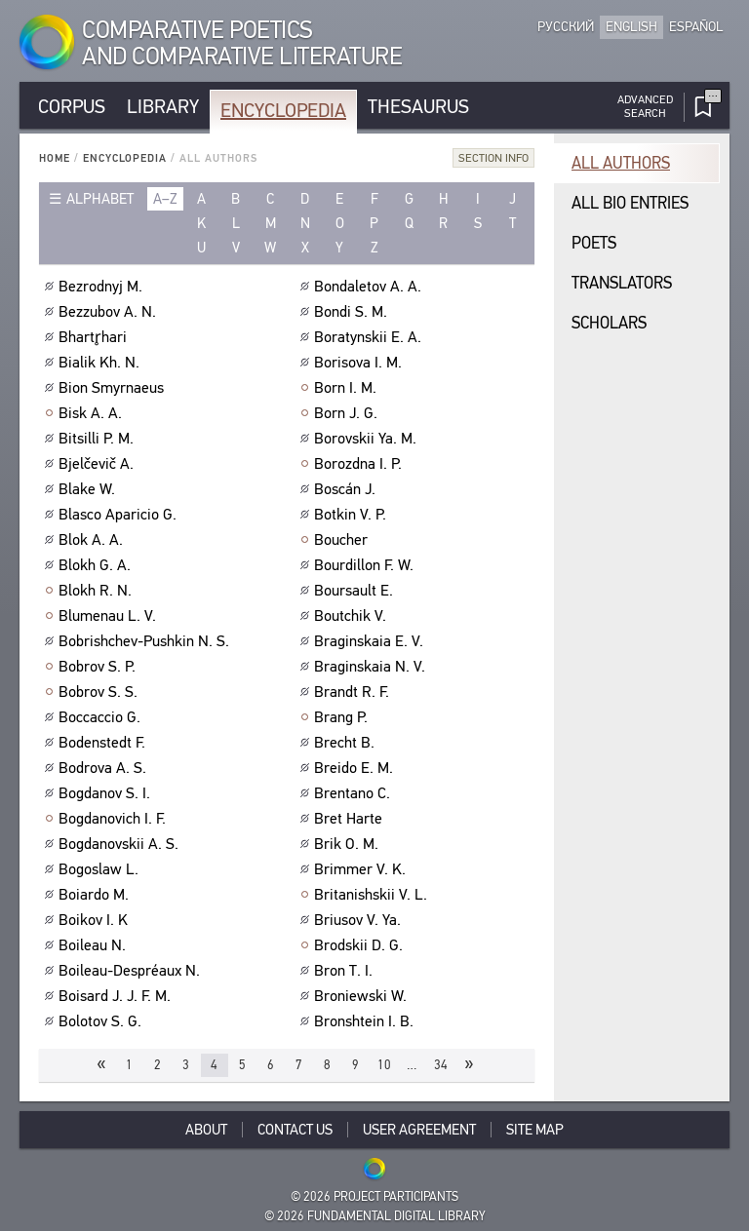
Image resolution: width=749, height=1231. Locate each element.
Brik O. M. (348, 844)
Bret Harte (350, 818)
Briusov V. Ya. (360, 920)
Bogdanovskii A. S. (121, 844)
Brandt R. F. (354, 692)
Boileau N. (95, 945)
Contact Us (295, 1129)
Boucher (343, 540)
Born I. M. (347, 388)
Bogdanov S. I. (107, 793)
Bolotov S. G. (102, 1021)
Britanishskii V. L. (373, 895)
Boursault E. (356, 590)
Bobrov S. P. (99, 666)
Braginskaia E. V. (371, 641)
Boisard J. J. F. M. (117, 996)
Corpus (71, 107)
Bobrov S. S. (100, 692)
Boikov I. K (96, 920)
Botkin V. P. (352, 514)
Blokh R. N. (98, 590)
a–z (165, 199)
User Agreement (419, 1129)
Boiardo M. (96, 895)
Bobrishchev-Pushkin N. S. (146, 641)
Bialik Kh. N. (101, 362)
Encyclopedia (283, 110)
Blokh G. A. (97, 565)
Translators (622, 283)
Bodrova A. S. (105, 768)
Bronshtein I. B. (366, 1021)
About (206, 1129)
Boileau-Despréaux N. (132, 971)
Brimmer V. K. (362, 869)
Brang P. (343, 717)
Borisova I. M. (360, 362)
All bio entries (630, 203)
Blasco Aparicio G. (120, 514)
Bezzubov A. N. (110, 312)
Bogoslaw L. (101, 869)
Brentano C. (354, 793)
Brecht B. (346, 742)
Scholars (609, 323)
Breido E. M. (356, 768)
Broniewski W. (363, 996)
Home (54, 158)
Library (163, 107)
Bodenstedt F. (104, 742)
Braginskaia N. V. (372, 666)
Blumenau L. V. (110, 616)
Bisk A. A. (93, 413)
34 (441, 1065)
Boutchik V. (352, 616)
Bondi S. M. (353, 312)
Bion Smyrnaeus (114, 388)
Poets (594, 243)
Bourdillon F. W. (366, 565)
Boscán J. (347, 489)
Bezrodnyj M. (103, 286)
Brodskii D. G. (361, 945)
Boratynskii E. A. (370, 337)
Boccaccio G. (102, 717)
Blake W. (89, 489)
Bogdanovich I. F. (115, 818)
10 (384, 1065)
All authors (621, 163)
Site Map (535, 1129)
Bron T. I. (345, 971)
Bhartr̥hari (95, 337)
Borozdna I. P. (360, 464)
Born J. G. (348, 413)
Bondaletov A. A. (370, 286)
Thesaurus (418, 107)
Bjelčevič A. (98, 464)
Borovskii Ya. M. (367, 438)
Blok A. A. (93, 540)
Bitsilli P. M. (98, 438)
